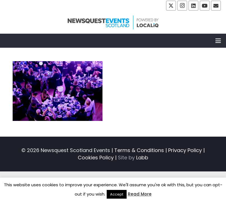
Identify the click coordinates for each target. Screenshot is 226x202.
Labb (142, 157)
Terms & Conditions (139, 150)
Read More (140, 194)
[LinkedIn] (193, 6)
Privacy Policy (185, 150)
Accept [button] (116, 194)
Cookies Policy (96, 157)
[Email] (216, 6)
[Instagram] (182, 6)
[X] (171, 6)
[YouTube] (205, 6)
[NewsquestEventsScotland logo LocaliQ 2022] (113, 22)
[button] (218, 40)
